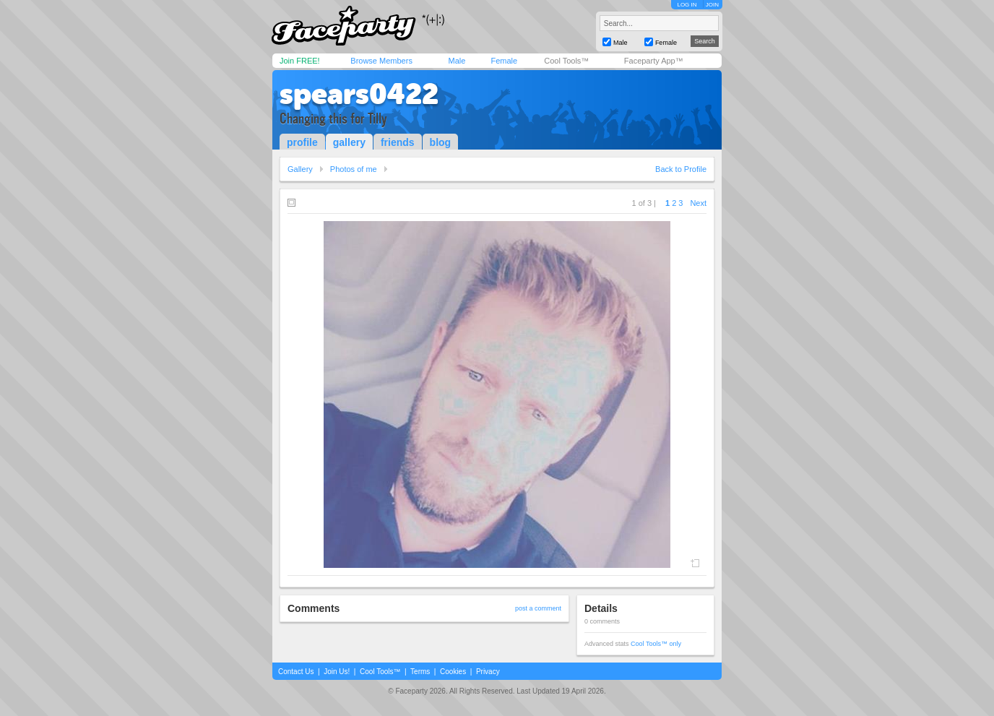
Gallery (300, 169)
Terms (420, 672)
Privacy (488, 672)
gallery (349, 142)
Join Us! (337, 672)
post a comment (538, 608)
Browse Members (381, 60)
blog (440, 142)
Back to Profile (680, 169)
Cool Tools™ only (656, 643)
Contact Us (296, 672)
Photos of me (353, 169)
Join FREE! (300, 60)
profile (302, 142)
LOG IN (686, 4)
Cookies (453, 672)
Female (503, 60)
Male (456, 60)
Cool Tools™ (566, 60)
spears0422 (359, 94)
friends (398, 142)
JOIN (712, 4)
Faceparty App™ (653, 60)
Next (698, 203)
